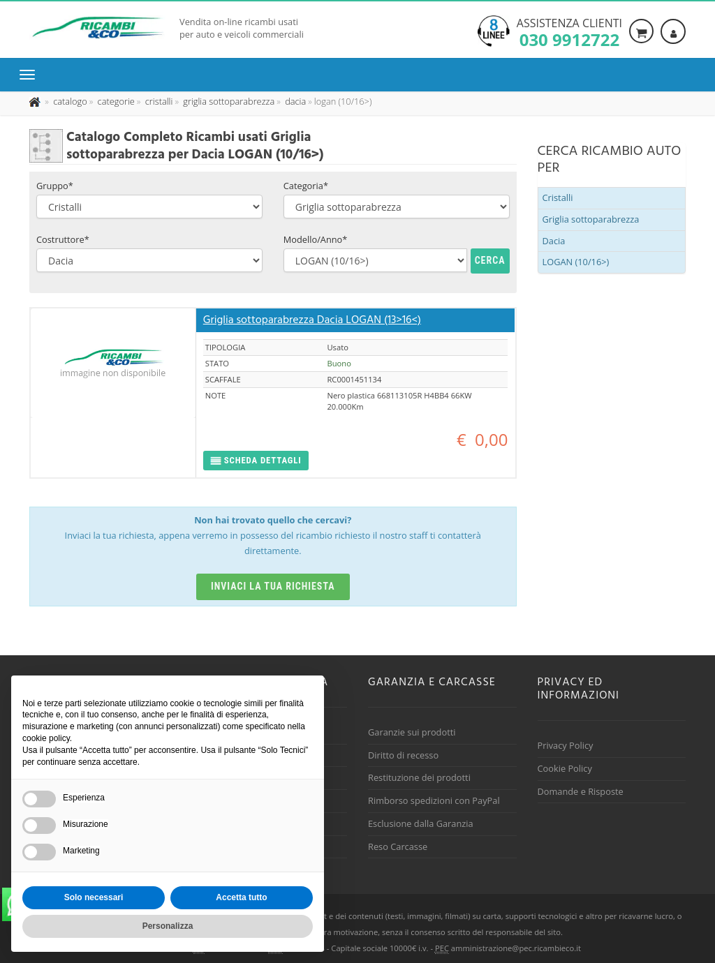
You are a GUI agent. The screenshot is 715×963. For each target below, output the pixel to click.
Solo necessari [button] (94, 897)
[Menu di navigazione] (31, 75)
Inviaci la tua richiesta (273, 586)
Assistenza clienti (569, 31)
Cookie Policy (565, 768)
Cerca (490, 260)
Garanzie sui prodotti (411, 732)
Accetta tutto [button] (241, 897)
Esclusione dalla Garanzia (420, 823)
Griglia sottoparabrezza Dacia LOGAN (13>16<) (312, 320)
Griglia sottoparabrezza (591, 219)
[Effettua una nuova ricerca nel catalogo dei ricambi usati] (69, 101)
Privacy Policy (566, 745)
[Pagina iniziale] (36, 101)
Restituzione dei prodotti (419, 777)
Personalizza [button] (167, 926)
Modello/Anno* (315, 239)
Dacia (554, 240)
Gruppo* (54, 185)
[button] (256, 461)
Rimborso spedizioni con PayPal (434, 800)
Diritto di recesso (403, 755)
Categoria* (305, 185)
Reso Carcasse (397, 846)
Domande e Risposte (581, 791)
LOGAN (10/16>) (576, 261)
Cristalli (558, 197)
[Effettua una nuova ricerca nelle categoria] (115, 101)
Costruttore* (62, 239)
